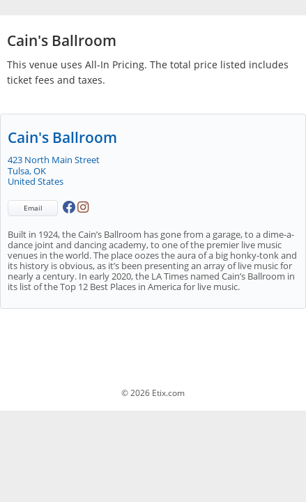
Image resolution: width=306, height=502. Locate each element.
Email (33, 208)
